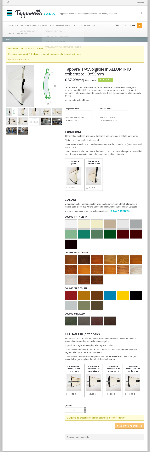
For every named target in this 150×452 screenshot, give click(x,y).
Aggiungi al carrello (129, 426)
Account (140, 3)
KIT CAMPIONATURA (119, 212)
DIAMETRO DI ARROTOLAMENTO (58, 25)
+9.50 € (91, 395)
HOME (11, 25)
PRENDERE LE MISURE (28, 25)
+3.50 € (91, 188)
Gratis (71, 188)
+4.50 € (71, 395)
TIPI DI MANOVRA (87, 25)
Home (8, 40)
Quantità (69, 406)
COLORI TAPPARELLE (17, 33)
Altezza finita (105, 109)
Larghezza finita (72, 109)
